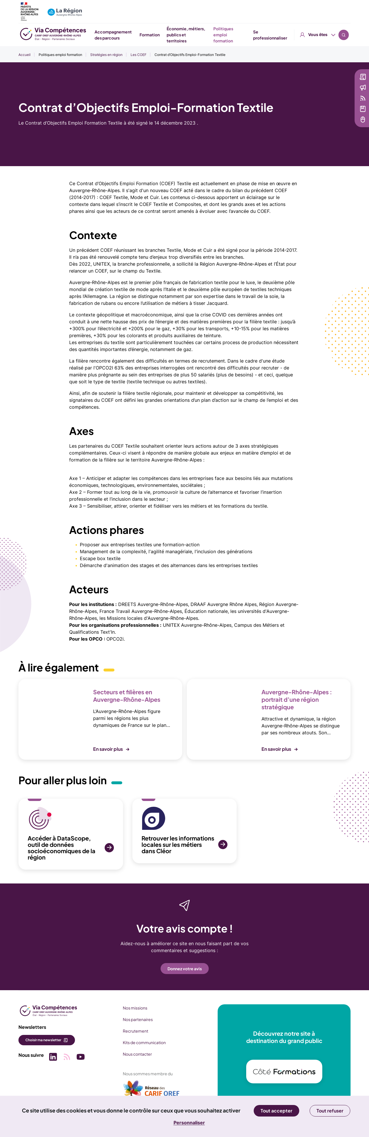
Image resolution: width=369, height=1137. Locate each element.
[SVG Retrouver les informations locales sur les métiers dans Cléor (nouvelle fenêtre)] (184, 831)
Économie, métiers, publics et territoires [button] (237, 34)
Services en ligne (334, 119)
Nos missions (135, 1007)
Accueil (24, 54)
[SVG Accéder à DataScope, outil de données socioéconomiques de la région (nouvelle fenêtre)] (70, 834)
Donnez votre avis (184, 968)
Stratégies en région (106, 54)
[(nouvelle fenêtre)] (151, 1091)
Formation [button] (201, 34)
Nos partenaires (138, 1019)
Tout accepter (276, 1111)
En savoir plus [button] (108, 749)
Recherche (344, 8)
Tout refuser (330, 1111)
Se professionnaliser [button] (328, 34)
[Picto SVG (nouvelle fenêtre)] (53, 1057)
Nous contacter (137, 1054)
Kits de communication (144, 1042)
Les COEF (138, 54)
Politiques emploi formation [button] (281, 34)
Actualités (327, 87)
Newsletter (328, 76)
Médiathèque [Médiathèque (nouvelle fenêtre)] (330, 108)
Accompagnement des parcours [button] (162, 34)
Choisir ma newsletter (43, 1040)
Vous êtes (317, 8)
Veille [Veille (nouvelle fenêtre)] (323, 98)
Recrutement (135, 1030)
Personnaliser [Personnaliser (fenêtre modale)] (189, 1122)
